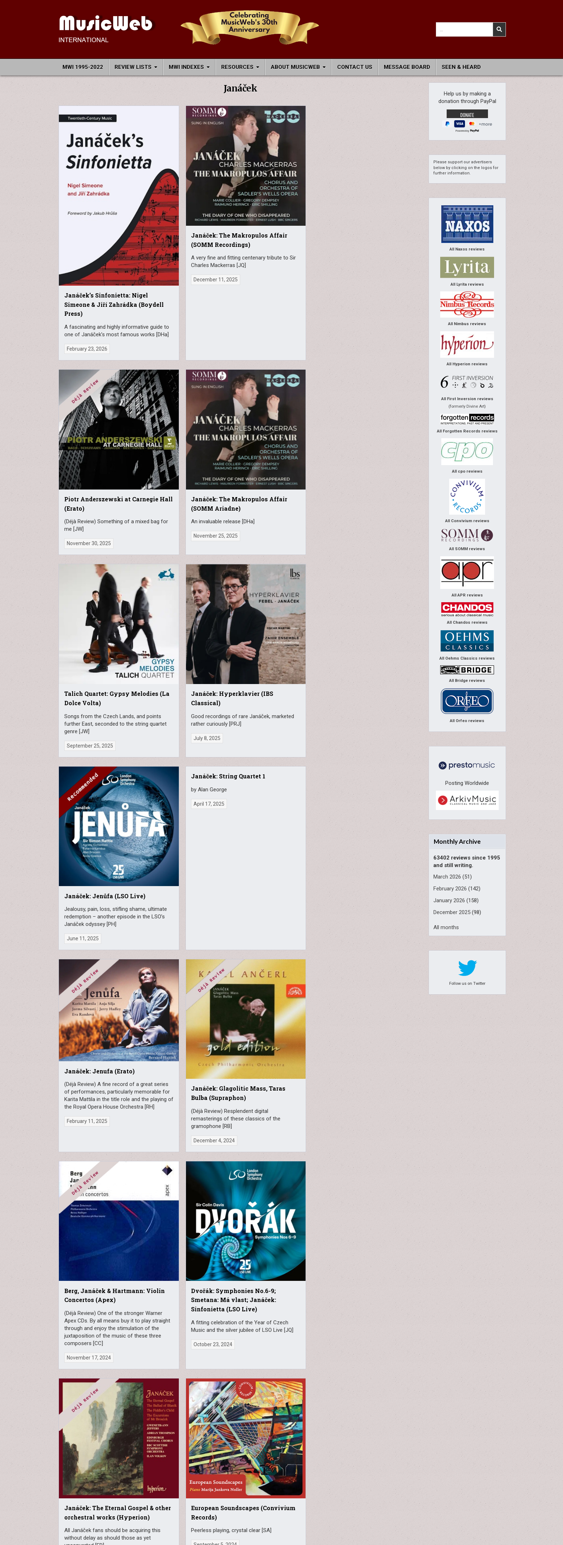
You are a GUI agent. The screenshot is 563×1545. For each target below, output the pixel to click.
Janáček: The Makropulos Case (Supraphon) (90, 1053)
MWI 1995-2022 (82, 67)
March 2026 (447, 877)
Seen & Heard (461, 67)
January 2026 (449, 900)
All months (446, 927)
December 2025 (451, 912)
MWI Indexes (186, 67)
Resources (237, 67)
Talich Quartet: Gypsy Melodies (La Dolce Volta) (97, 445)
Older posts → (250, 1341)
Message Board (407, 67)
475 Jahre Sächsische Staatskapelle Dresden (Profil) (190, 1063)
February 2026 (450, 888)
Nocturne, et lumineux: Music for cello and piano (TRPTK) (283, 1062)
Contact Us (354, 67)
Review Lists (133, 67)
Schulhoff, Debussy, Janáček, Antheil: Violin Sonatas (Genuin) (379, 836)
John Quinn (403, 1462)
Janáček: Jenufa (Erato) (99, 607)
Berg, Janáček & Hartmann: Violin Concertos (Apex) (276, 629)
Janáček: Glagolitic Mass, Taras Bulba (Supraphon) (185, 629)
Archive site (133, 1505)
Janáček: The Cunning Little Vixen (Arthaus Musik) (283, 864)
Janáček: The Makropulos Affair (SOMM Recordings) (186, 210)
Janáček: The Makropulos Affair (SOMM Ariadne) (370, 210)
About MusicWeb (295, 67)
